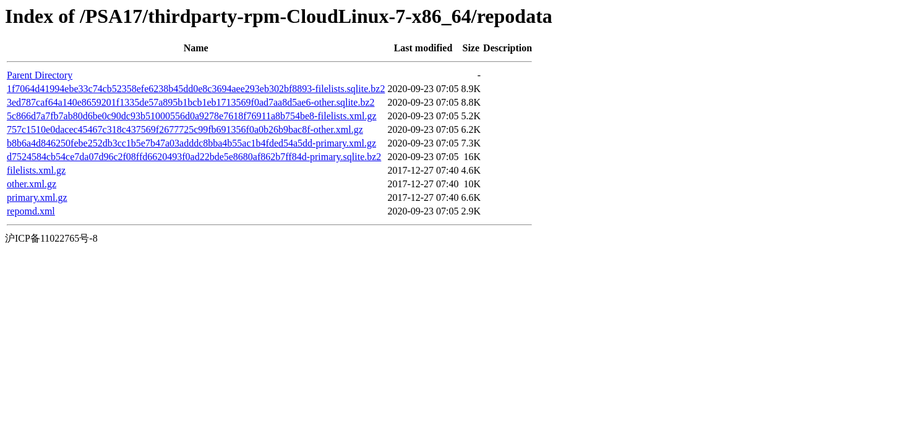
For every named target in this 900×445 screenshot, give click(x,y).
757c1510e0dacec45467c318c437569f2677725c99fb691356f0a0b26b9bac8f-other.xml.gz (185, 129)
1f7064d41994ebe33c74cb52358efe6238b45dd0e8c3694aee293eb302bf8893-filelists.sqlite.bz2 (196, 88)
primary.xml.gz (37, 197)
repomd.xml (31, 211)
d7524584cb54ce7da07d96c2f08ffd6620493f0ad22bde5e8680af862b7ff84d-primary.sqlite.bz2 (194, 156)
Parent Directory (39, 75)
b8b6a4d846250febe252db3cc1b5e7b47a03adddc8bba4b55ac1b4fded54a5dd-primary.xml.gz (191, 143)
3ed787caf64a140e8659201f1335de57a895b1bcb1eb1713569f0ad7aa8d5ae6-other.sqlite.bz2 (191, 102)
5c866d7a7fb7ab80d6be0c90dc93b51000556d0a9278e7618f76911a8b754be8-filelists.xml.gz (192, 116)
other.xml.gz (31, 184)
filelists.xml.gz (36, 170)
